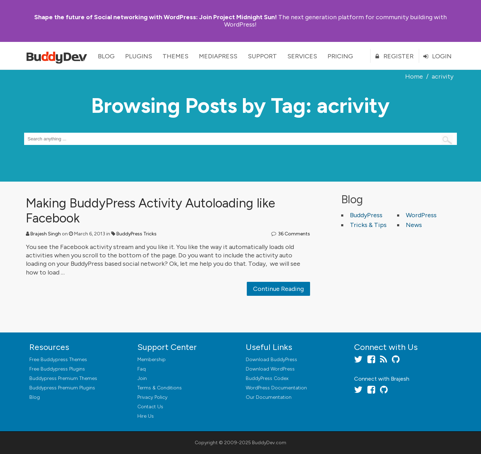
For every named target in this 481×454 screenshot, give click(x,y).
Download (271, 360)
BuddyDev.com (269, 443)
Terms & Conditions (159, 388)
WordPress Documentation (276, 388)
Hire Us (145, 416)
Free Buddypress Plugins (57, 369)
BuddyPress (366, 215)
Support (262, 56)
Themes (175, 56)
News (414, 225)
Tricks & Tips (368, 225)
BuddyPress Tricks (136, 234)
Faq (141, 369)
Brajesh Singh (45, 234)
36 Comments (294, 234)
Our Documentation (269, 397)
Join (142, 378)
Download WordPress (270, 369)
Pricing (340, 56)
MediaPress (218, 56)
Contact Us (150, 407)
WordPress (421, 215)
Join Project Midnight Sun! (155, 17)
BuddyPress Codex (267, 378)
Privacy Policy (152, 397)
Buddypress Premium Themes (63, 378)
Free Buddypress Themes (58, 360)
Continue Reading (278, 289)
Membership (151, 360)
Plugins (138, 56)
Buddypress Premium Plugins (62, 388)
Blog (106, 56)
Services (302, 56)
